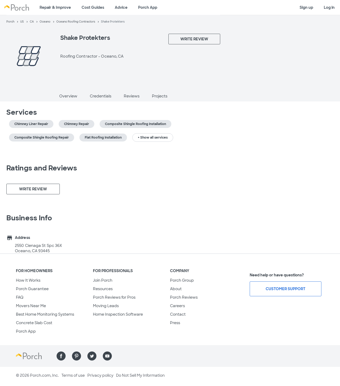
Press (175, 322)
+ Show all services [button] (153, 137)
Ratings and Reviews (41, 168)
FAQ (19, 297)
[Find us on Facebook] (61, 356)
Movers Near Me (31, 305)
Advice (121, 7)
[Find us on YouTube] (107, 356)
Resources (103, 288)
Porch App (147, 7)
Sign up (306, 7)
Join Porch (102, 280)
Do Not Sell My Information (140, 375)
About (176, 288)
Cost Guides (93, 7)
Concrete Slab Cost (34, 322)
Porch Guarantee (32, 288)
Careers (177, 305)
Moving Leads (106, 305)
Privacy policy (100, 375)
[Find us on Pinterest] (76, 356)
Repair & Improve (55, 7)
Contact (178, 314)
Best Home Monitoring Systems (45, 314)
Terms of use (73, 375)
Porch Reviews (184, 297)
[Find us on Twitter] (91, 356)
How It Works (28, 280)
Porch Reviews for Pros (114, 297)
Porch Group (182, 280)
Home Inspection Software (118, 314)
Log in (329, 7)
